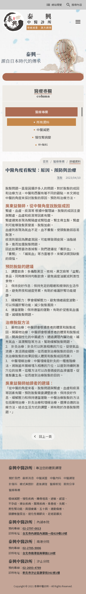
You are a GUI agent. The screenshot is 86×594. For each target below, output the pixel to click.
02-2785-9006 (32, 548)
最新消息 (28, 478)
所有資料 (43, 122)
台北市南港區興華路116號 (39, 553)
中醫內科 (55, 478)
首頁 (45, 161)
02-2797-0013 (32, 528)
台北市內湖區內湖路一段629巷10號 (45, 533)
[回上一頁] (43, 436)
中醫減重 (41, 478)
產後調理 (41, 484)
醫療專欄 (41, 111)
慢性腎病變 (43, 137)
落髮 (59, 178)
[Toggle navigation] (78, 21)
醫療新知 (55, 484)
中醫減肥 (43, 129)
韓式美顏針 (27, 484)
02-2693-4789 (32, 568)
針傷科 (43, 144)
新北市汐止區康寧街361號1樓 (41, 573)
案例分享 (69, 484)
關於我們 (14, 478)
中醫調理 (69, 478)
